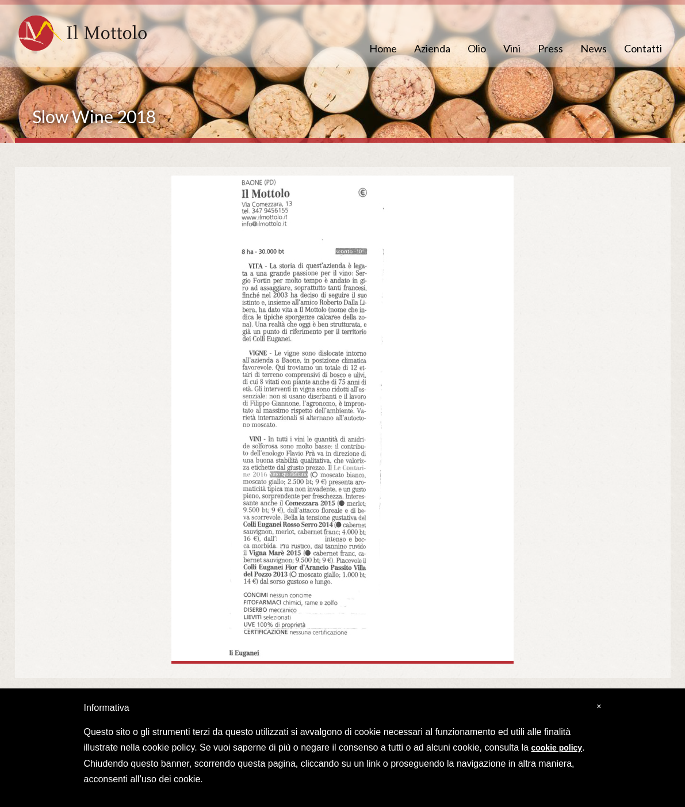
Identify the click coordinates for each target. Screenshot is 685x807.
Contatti (643, 48)
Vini (512, 48)
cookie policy (556, 747)
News (593, 48)
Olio (477, 48)
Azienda (432, 48)
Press (550, 48)
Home (383, 48)
